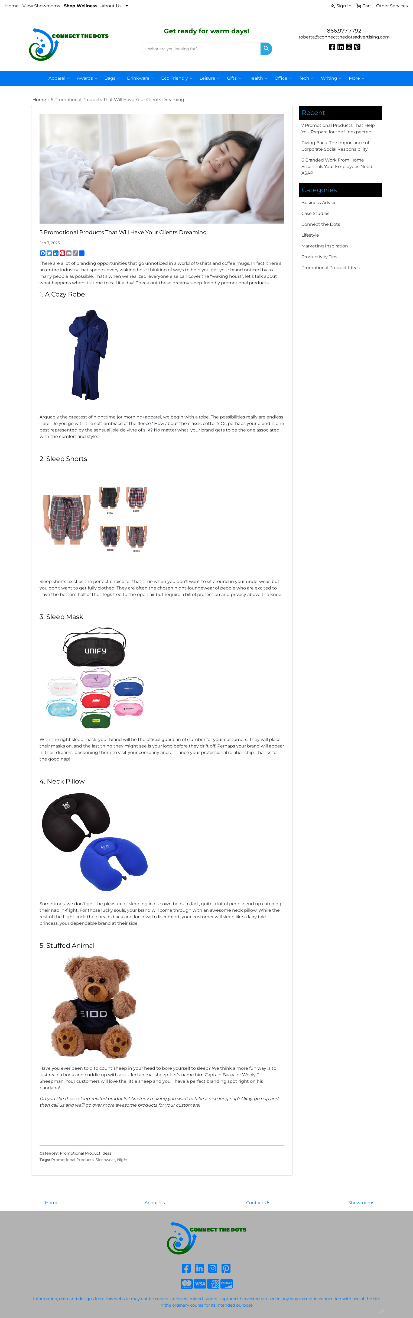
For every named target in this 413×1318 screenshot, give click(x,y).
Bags (112, 78)
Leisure (210, 78)
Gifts (234, 78)
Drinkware (140, 78)
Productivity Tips (319, 256)
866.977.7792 (344, 30)
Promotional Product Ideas (85, 1153)
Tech (306, 78)
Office (283, 78)
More (357, 78)
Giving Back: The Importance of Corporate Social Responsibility (335, 146)
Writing (331, 78)
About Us (111, 5)
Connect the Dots (320, 224)
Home (12, 5)
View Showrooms (41, 5)
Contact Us (258, 1202)
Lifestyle (310, 235)
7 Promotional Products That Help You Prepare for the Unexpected (338, 128)
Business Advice (319, 202)
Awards (87, 78)
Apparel (59, 78)
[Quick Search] (201, 49)
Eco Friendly (177, 78)
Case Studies (315, 213)
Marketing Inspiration (324, 246)
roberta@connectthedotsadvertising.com (344, 37)
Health (258, 78)
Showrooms (361, 1202)
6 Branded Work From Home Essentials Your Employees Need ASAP (336, 166)
